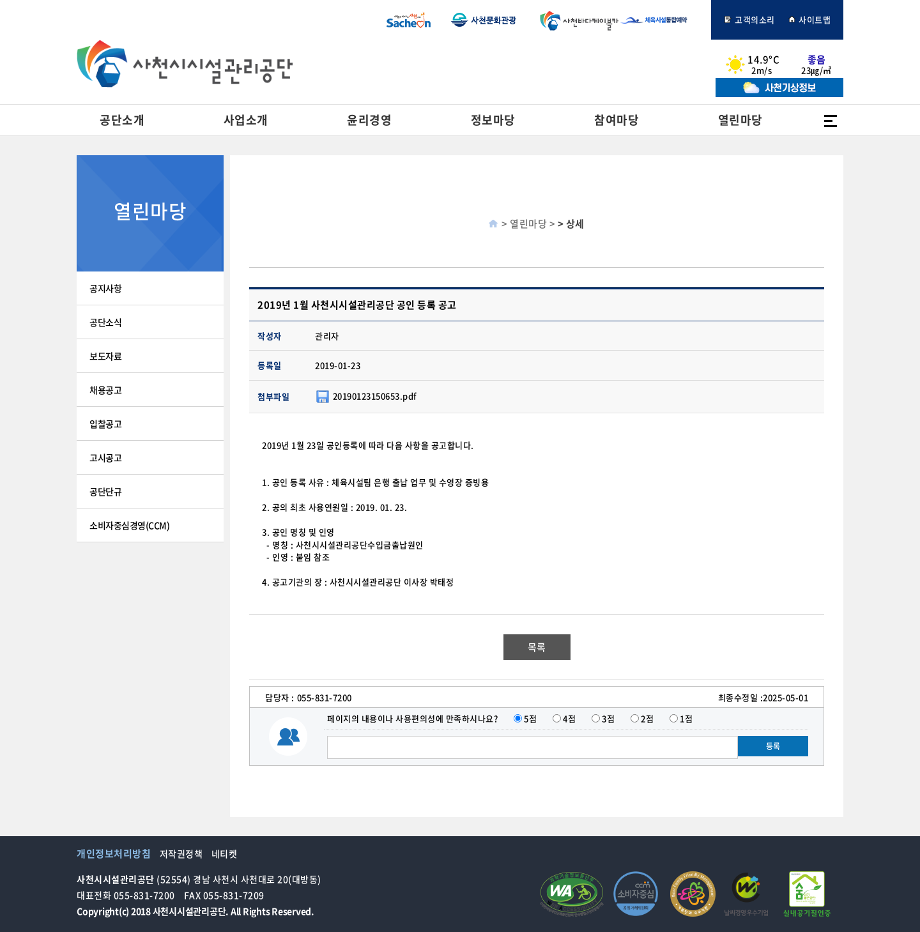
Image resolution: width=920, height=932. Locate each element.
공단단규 (105, 491)
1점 (686, 718)
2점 (647, 718)
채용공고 (105, 389)
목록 (537, 647)
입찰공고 (105, 423)
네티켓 (224, 853)
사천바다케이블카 (576, 19)
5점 (530, 718)
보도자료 (105, 355)
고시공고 (105, 457)
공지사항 (105, 288)
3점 (608, 718)
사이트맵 (809, 19)
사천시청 (409, 19)
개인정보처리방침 (114, 853)
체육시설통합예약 (660, 19)
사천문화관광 (483, 19)
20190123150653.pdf (375, 395)
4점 (569, 718)
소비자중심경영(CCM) (129, 525)
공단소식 (105, 322)
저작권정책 (181, 853)
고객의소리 (749, 19)
